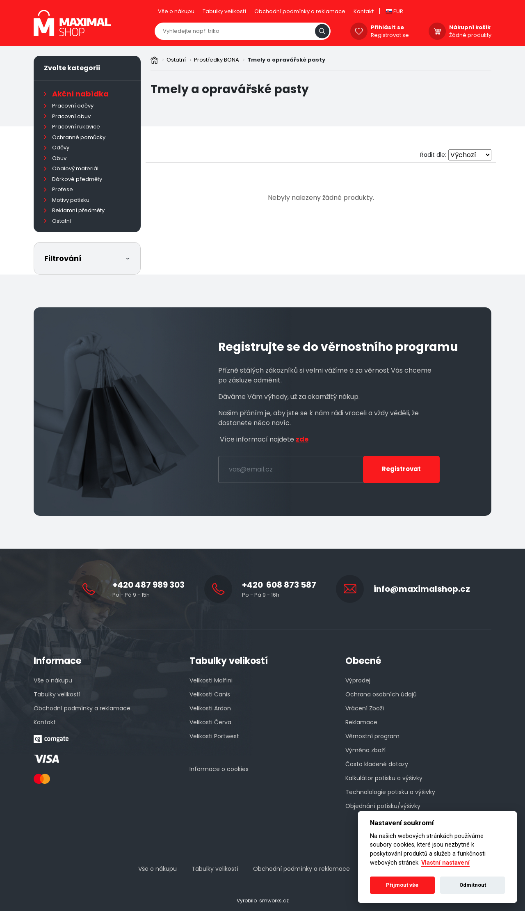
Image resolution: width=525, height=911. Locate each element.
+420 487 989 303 (148, 585)
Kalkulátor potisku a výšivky (383, 778)
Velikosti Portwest (214, 736)
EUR (394, 11)
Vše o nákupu (176, 11)
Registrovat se (390, 35)
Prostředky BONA (216, 60)
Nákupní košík (470, 27)
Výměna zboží (365, 750)
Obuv (59, 158)
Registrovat (401, 469)
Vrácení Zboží (364, 708)
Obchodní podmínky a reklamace (299, 11)
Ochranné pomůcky (78, 137)
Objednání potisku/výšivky (382, 806)
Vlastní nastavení (445, 862)
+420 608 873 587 (279, 585)
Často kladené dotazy (376, 764)
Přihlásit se (387, 27)
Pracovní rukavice (76, 126)
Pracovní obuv (71, 116)
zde (302, 439)
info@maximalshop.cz (422, 589)
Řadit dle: (433, 155)
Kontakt (364, 11)
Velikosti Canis (209, 694)
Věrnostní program (372, 736)
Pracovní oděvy (73, 106)
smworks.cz (274, 900)
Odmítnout (472, 885)
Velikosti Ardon (210, 708)
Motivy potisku (70, 200)
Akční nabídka (80, 94)
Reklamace (361, 722)
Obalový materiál (75, 168)
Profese (62, 189)
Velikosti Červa (210, 722)
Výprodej (357, 680)
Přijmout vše (402, 885)
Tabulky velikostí (224, 11)
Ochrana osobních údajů (381, 694)
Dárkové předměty (77, 179)
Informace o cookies (219, 769)
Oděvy (60, 147)
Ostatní (176, 60)
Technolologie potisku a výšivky (390, 792)
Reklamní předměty (78, 210)
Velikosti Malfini (211, 680)
